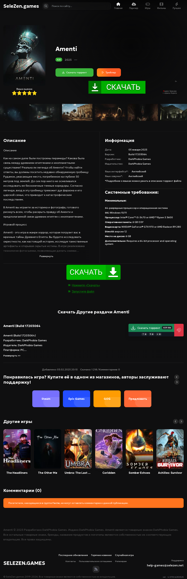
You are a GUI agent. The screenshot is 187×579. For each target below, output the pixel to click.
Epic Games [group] (76, 398)
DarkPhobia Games (139, 159)
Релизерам (121, 561)
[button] (176, 377)
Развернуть (46, 256)
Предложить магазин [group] (138, 402)
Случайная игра (124, 555)
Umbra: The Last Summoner (78, 472)
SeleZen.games (21, 6)
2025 (68, 59)
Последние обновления (73, 555)
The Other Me (47, 472)
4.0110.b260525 (175, 577)
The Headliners (17, 472)
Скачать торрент (151, 327)
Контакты (71, 561)
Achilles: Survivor (170, 472)
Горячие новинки (101, 555)
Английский (139, 171)
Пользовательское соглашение (95, 561)
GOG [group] (107, 398)
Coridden (108, 472)
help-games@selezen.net (165, 565)
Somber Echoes (139, 472)
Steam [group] (46, 398)
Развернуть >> (11, 355)
